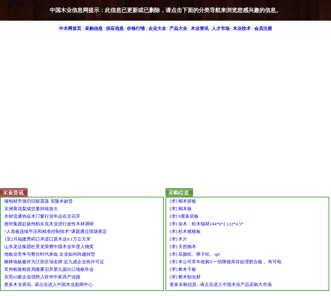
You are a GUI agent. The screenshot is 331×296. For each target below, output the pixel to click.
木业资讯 (200, 28)
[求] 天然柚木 (183, 246)
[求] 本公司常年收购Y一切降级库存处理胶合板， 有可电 (225, 261)
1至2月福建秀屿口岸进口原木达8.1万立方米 (47, 239)
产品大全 (178, 28)
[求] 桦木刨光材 (185, 276)
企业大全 (157, 28)
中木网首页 (70, 28)
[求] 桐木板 (181, 208)
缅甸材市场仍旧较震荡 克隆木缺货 (38, 201)
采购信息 (94, 28)
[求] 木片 (178, 239)
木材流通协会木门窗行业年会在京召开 (42, 216)
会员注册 (263, 28)
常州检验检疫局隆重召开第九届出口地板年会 (49, 269)
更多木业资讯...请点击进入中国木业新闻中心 (48, 284)
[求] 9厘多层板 (184, 216)
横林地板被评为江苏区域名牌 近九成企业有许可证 (54, 261)
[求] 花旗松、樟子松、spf (195, 254)
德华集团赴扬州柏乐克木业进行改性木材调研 (49, 223)
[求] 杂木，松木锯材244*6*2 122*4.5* (206, 223)
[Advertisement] (68, 120)
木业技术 (242, 28)
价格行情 (136, 28)
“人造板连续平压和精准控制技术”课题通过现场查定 (55, 231)
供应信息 (115, 28)
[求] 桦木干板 (183, 269)
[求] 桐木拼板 (183, 201)
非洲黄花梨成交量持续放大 (31, 208)
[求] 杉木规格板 (185, 231)
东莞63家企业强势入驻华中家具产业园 (42, 276)
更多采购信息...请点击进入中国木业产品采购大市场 (221, 284)
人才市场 (221, 28)
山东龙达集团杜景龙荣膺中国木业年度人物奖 (49, 246)
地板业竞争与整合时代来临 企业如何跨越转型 (49, 254)
